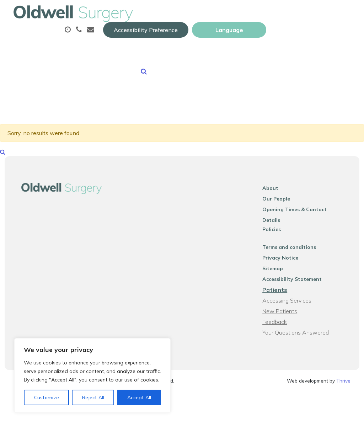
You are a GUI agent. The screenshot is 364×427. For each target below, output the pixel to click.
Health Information (257, 60)
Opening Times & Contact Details (308, 220)
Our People (280, 209)
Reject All (93, 397)
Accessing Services (290, 301)
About (116, 35)
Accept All (139, 397)
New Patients (185, 60)
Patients (278, 291)
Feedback (278, 323)
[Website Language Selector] (313, 13)
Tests (286, 35)
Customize (46, 397)
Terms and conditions (293, 248)
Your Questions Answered (299, 333)
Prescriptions (239, 35)
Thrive (343, 382)
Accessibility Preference (230, 13)
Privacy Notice (284, 259)
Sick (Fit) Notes (125, 60)
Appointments (175, 35)
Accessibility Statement (296, 280)
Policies (275, 231)
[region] (92, 375)
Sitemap (276, 270)
